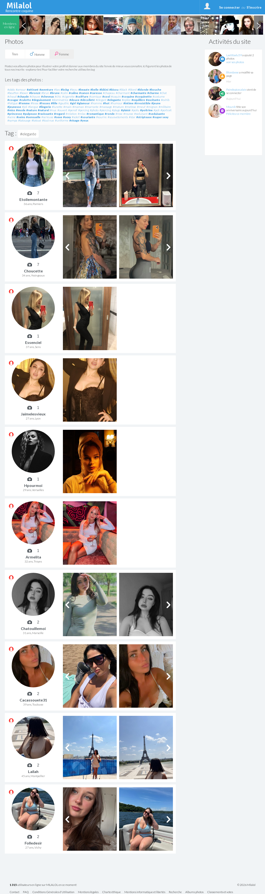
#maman (78, 107)
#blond (132, 89)
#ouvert (62, 110)
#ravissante (45, 114)
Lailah (33, 771)
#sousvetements (118, 117)
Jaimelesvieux (33, 414)
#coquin (116, 96)
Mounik (231, 107)
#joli (24, 107)
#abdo (11, 89)
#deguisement (41, 100)
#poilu (135, 110)
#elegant (101, 100)
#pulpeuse (30, 114)
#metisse (130, 107)
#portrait (165, 110)
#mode (20, 110)
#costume (159, 96)
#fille (54, 103)
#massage (105, 107)
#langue (33, 107)
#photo (94, 110)
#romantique (95, 114)
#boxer (24, 93)
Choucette (33, 271)
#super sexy (160, 117)
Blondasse (232, 72)
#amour (21, 89)
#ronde (110, 114)
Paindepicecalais (236, 89)
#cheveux (47, 96)
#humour (116, 103)
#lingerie (45, 107)
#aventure (46, 89)
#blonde (143, 89)
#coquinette (143, 96)
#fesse (35, 103)
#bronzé (34, 93)
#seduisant (141, 114)
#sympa (12, 120)
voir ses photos (235, 62)
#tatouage (24, 120)
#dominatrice (60, 100)
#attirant (33, 89)
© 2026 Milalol (246, 884)
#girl (73, 103)
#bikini (103, 89)
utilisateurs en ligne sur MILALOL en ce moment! (43, 885)
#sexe (58, 117)
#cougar (12, 100)
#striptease (144, 117)
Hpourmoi (33, 485)
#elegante (114, 100)
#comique (95, 96)
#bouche (155, 89)
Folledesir (33, 843)
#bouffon (13, 93)
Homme (37, 54)
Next (258, 25)
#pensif (72, 110)
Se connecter (229, 7)
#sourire (101, 117)
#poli (157, 110)
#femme (24, 103)
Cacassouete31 (33, 700)
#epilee (126, 100)
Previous (23, 25)
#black (123, 89)
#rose (119, 114)
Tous (15, 54)
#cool (106, 96)
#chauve (35, 96)
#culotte (25, 100)
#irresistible (142, 103)
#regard (59, 114)
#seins (21, 117)
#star (132, 117)
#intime (128, 103)
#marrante (92, 107)
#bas (57, 89)
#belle (94, 89)
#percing (83, 110)
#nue (53, 110)
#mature (118, 107)
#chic (58, 96)
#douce (74, 100)
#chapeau (109, 93)
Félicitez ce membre (238, 114)
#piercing (105, 110)
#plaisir (126, 110)
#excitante (153, 100)
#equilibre (138, 100)
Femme (62, 54)
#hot (106, 103)
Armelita (33, 557)
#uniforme (61, 120)
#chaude (23, 96)
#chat (163, 93)
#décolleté (87, 100)
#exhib (165, 100)
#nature (31, 110)
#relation (71, 114)
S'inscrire (254, 7)
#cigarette (68, 96)
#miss (11, 110)
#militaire (165, 107)
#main (67, 107)
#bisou (113, 89)
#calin (64, 93)
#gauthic (63, 103)
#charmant (123, 93)
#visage (74, 120)
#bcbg (65, 89)
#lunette (57, 107)
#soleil (76, 117)
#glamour (83, 103)
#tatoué (36, 120)
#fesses (44, 103)
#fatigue (12, 103)
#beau (73, 89)
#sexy (67, 117)
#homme (96, 103)
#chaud (12, 96)
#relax (82, 114)
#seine (11, 117)
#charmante (138, 93)
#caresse (96, 93)
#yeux (84, 120)
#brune (55, 93)
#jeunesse (14, 107)
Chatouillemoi (33, 628)
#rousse (128, 114)
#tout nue (48, 120)
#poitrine (146, 110)
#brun (45, 93)
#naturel (43, 110)
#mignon (152, 107)
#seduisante (157, 114)
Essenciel (33, 342)
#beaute (83, 89)
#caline (73, 93)
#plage (116, 110)
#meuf (141, 107)
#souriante (88, 117)
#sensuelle (33, 117)
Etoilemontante (33, 199)
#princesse (14, 114)
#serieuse (47, 117)
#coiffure (82, 96)
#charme (153, 93)
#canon (84, 93)
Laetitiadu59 (234, 55)
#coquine (128, 96)
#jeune (155, 103)
